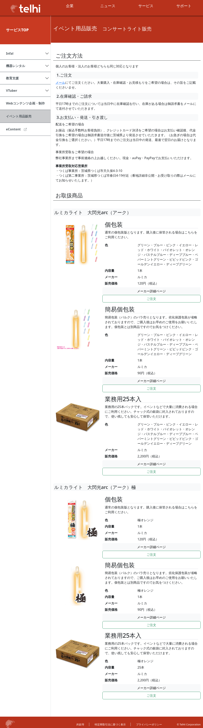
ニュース (107, 5)
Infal (9, 53)
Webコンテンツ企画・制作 (25, 103)
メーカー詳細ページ (151, 291)
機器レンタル (15, 66)
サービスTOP (17, 30)
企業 (70, 5)
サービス (145, 5)
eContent (16, 129)
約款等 (80, 724)
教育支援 (12, 78)
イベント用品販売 (18, 116)
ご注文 (151, 299)
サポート (183, 5)
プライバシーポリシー (149, 724)
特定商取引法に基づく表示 (110, 724)
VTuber (11, 90)
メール (60, 82)
